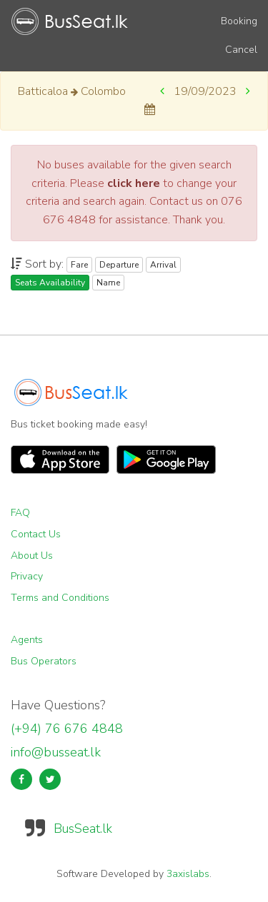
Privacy (27, 576)
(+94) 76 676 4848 (67, 728)
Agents (27, 640)
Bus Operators (43, 661)
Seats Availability (50, 282)
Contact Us (36, 534)
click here (133, 183)
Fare (79, 264)
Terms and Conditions (60, 597)
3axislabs (188, 874)
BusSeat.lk (83, 828)
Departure (119, 264)
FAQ (20, 513)
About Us (32, 555)
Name (108, 282)
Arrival (163, 264)
